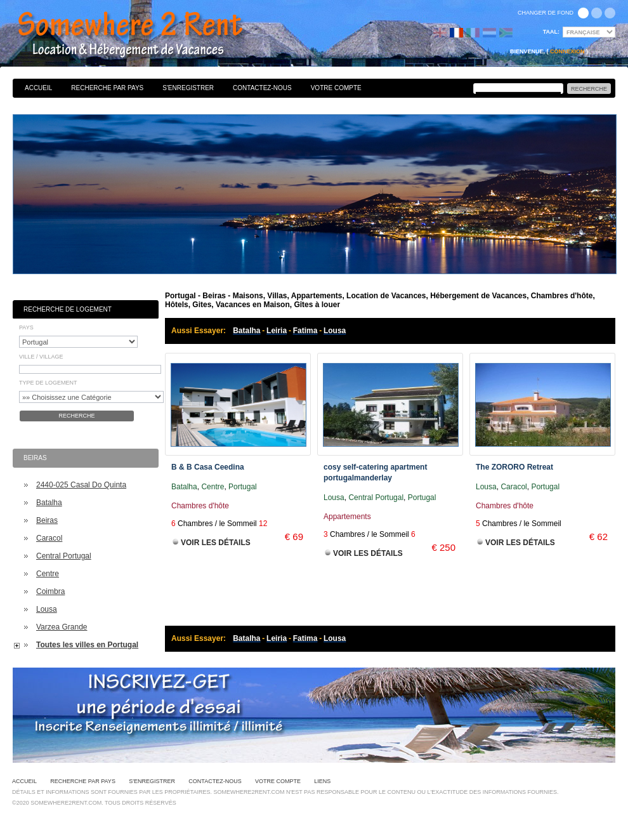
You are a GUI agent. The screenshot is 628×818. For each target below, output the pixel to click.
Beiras (47, 520)
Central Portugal (63, 555)
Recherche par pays (107, 87)
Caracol (49, 538)
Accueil (38, 87)
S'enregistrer (188, 87)
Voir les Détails (216, 542)
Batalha (49, 502)
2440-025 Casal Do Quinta (81, 484)
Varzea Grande (62, 627)
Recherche (76, 415)
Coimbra (50, 591)
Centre (47, 573)
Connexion (567, 51)
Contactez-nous (262, 87)
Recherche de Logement (67, 309)
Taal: (551, 32)
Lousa (46, 609)
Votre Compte (336, 87)
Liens (322, 781)
